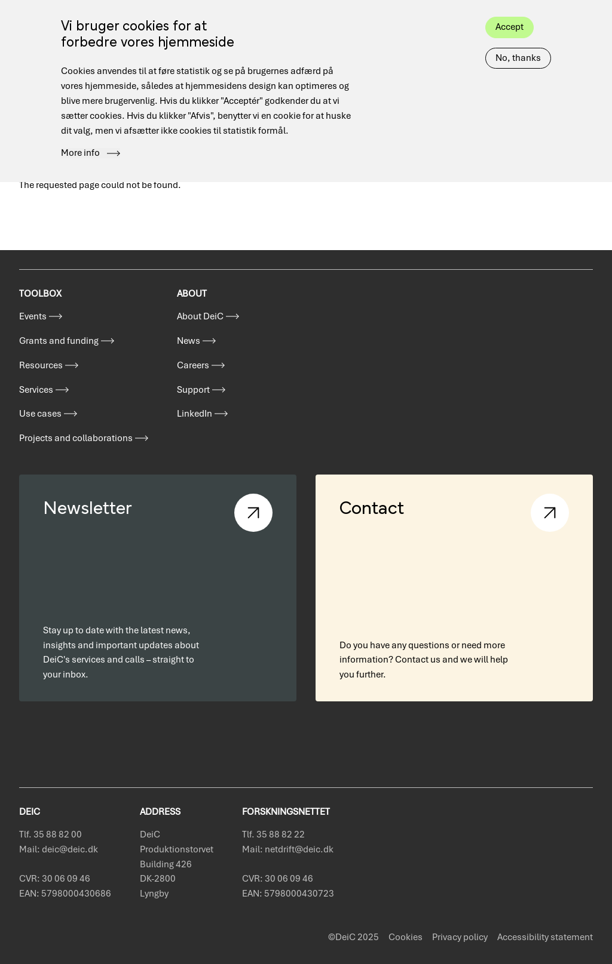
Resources (41, 365)
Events (33, 316)
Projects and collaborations (76, 438)
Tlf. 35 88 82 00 (50, 834)
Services (36, 390)
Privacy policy (460, 937)
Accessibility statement (545, 937)
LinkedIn (194, 414)
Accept (509, 11)
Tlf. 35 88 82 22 (273, 834)
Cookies (405, 937)
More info (80, 137)
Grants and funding (59, 341)
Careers (193, 365)
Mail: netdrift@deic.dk (287, 849)
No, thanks (518, 42)
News (188, 341)
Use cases (40, 414)
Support (193, 390)
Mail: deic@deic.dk (58, 849)
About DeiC (200, 316)
